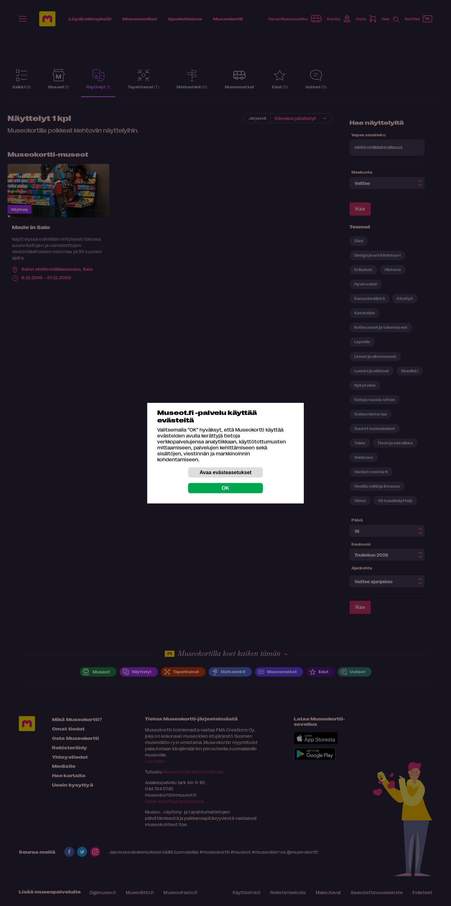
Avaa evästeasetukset (225, 472)
